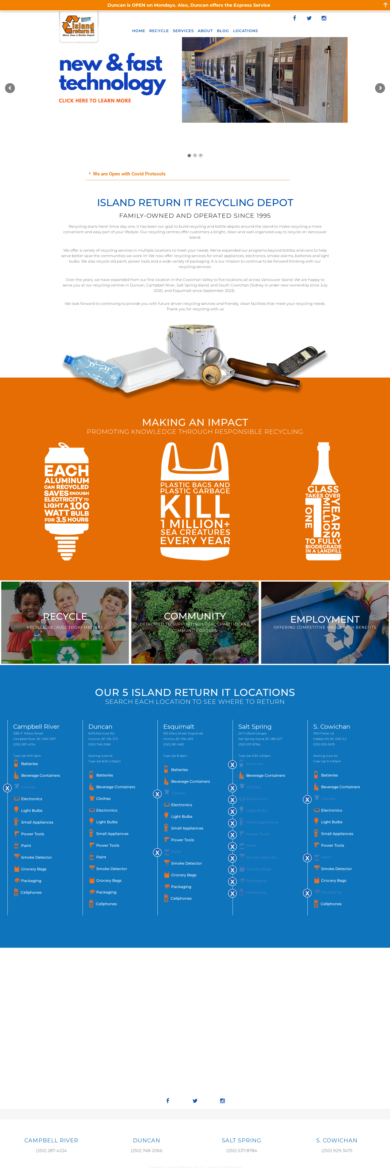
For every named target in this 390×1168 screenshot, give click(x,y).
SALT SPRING (241, 1140)
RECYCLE (65, 616)
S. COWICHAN (337, 1140)
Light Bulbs (32, 810)
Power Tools (32, 834)
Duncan (100, 726)
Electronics (31, 798)
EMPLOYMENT (325, 619)
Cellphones (31, 892)
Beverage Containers (40, 775)
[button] (188, 174)
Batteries (29, 763)
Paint (26, 845)
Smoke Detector (36, 857)
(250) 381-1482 (173, 744)
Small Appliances (37, 822)
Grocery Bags (34, 869)
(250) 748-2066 (99, 744)
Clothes (28, 787)
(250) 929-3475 (324, 744)
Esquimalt (178, 726)
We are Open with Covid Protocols (129, 174)
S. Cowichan (331, 726)
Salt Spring (255, 726)
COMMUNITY (195, 616)
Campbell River (36, 726)
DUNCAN (146, 1140)
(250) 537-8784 (249, 744)
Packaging (31, 880)
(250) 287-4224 (24, 744)
